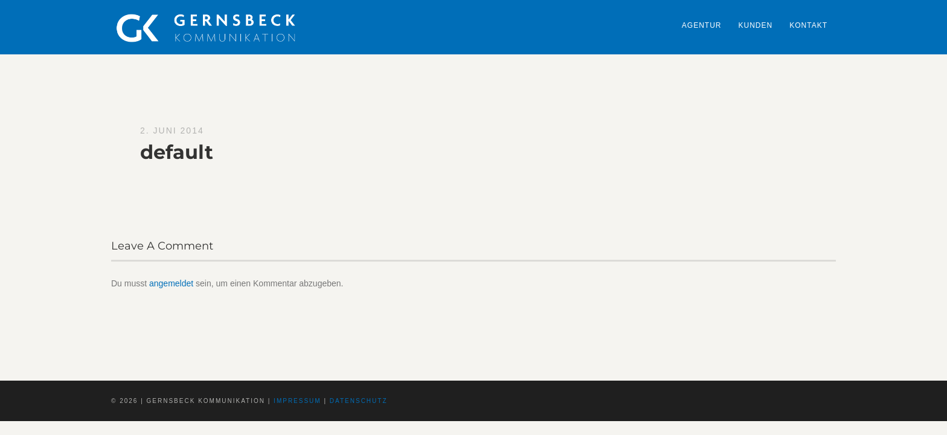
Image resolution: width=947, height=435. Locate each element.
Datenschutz (359, 401)
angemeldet (171, 283)
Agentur (702, 25)
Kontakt (808, 25)
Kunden (756, 25)
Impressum (297, 401)
